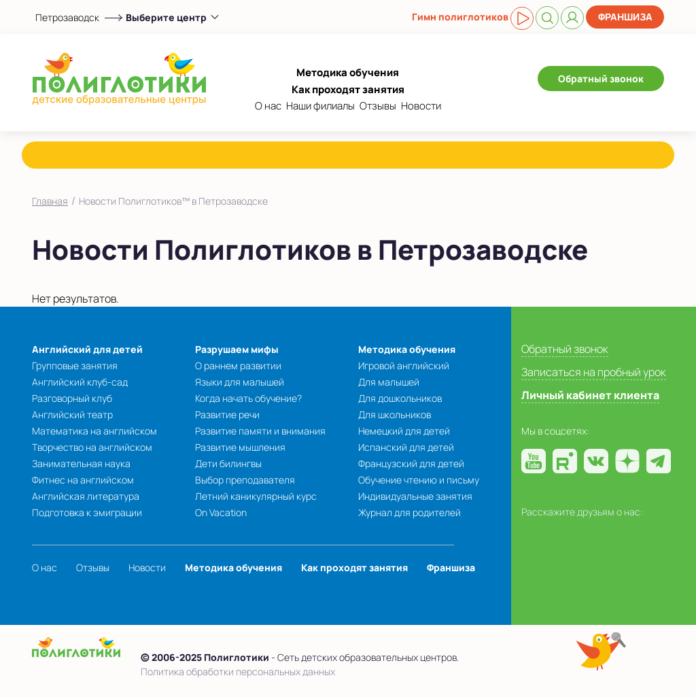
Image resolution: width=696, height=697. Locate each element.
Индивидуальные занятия (415, 496)
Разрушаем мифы (237, 349)
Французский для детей (411, 463)
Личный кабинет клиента (590, 395)
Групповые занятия (75, 365)
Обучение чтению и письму (418, 479)
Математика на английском (94, 430)
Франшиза (625, 16)
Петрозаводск (67, 17)
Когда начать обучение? (248, 398)
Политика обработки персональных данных (238, 671)
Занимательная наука (81, 463)
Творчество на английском (92, 447)
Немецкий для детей (404, 430)
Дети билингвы (228, 463)
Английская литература (85, 496)
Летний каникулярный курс (256, 496)
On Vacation (221, 512)
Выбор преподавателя (245, 479)
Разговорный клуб (72, 398)
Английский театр (72, 414)
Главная (50, 200)
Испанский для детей (406, 447)
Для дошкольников (400, 398)
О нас (268, 106)
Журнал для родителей (409, 512)
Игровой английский (403, 365)
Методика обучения (347, 72)
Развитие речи (227, 414)
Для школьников (394, 414)
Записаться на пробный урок (593, 371)
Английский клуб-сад (80, 381)
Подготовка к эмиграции (87, 512)
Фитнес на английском (83, 479)
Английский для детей (87, 349)
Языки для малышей (239, 381)
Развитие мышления (240, 447)
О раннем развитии (238, 365)
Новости (421, 106)
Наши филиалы (320, 106)
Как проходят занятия (348, 89)
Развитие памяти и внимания (260, 430)
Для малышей (388, 381)
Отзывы (378, 106)
